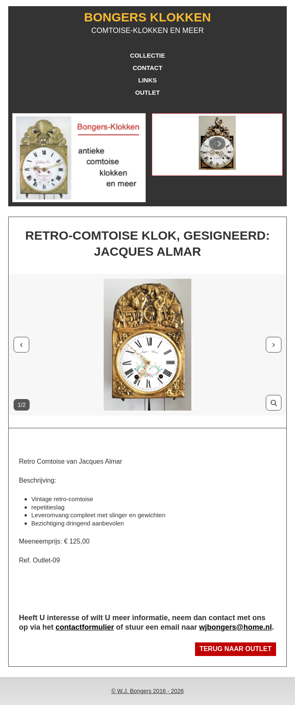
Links (147, 80)
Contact (147, 67)
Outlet (147, 92)
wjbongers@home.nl (235, 627)
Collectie (147, 55)
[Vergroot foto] (273, 403)
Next (218, 143)
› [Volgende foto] (273, 344)
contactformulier (85, 627)
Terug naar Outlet (236, 648)
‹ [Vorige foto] (21, 344)
